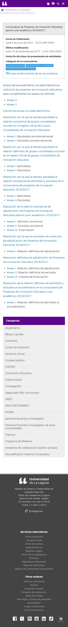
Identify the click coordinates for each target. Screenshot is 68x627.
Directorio (34, 558)
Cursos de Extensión (17, 347)
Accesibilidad (34, 603)
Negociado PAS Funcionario (22, 392)
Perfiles (9, 412)
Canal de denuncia (34, 610)
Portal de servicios (34, 544)
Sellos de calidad (34, 596)
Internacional (13, 379)
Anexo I (11, 136)
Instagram (30, 618)
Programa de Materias (18, 441)
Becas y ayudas (14, 334)
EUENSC (10, 366)
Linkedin (45, 618)
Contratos (11, 340)
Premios (10, 434)
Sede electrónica (34, 547)
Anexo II (12, 100)
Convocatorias (11, 10)
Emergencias (34, 511)
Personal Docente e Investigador (39, 65)
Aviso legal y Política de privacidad (34, 599)
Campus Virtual (34, 540)
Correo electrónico (34, 537)
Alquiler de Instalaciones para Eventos (34, 569)
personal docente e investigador (24, 418)
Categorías (13, 320)
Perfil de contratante (34, 581)
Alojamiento (12, 328)
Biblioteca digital (34, 551)
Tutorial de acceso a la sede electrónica (26, 111)
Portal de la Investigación (34, 554)
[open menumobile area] (63, 3)
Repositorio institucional (34, 562)
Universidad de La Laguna (5, 3)
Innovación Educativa (15, 65)
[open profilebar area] (48, 3)
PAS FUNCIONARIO (17, 405)
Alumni (34, 585)
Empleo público (15, 360)
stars (34, 521)
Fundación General (34, 588)
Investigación (13, 386)
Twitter (23, 618)
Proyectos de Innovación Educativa (21, 69)
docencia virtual (14, 353)
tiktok (52, 618)
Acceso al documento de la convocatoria (31, 73)
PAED (8, 399)
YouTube (37, 618)
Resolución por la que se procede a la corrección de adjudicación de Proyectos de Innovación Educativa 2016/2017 (32, 241)
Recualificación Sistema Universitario (27, 454)
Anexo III (12, 230)
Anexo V (12, 104)
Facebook (16, 618)
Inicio (2, 10)
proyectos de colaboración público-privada (31, 447)
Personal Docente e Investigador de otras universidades (30, 427)
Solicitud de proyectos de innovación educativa (32, 89)
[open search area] (58, 3)
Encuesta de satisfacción (34, 592)
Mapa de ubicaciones (34, 565)
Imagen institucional (34, 606)
